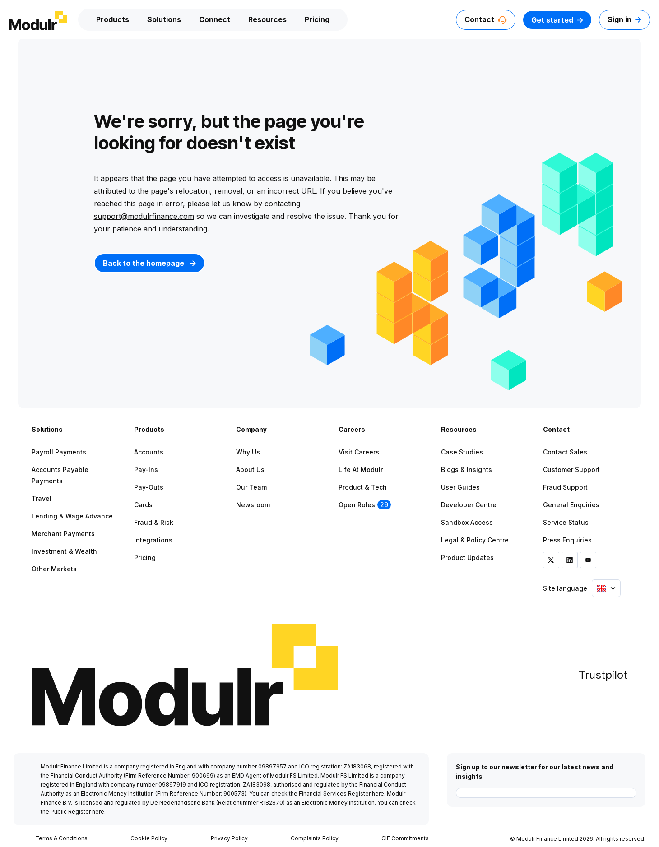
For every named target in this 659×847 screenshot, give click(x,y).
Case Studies (462, 452)
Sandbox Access (467, 522)
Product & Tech (363, 487)
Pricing (317, 19)
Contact (485, 19)
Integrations (153, 540)
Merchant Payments (63, 533)
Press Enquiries (567, 540)
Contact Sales (565, 452)
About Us (250, 469)
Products (112, 19)
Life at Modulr (361, 469)
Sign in (624, 19)
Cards (143, 505)
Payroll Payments (59, 452)
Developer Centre (469, 505)
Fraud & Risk (153, 522)
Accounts (148, 452)
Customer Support (571, 469)
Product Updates (467, 557)
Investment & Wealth (64, 551)
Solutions (164, 19)
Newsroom (253, 505)
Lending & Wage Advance (72, 516)
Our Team (251, 487)
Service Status (566, 522)
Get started (557, 19)
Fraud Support (565, 487)
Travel (41, 498)
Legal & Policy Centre (475, 540)
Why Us (248, 452)
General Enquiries (571, 505)
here (378, 793)
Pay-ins (146, 469)
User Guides (460, 487)
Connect (214, 19)
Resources (267, 19)
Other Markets (54, 569)
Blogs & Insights (466, 469)
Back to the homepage (149, 263)
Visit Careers (359, 452)
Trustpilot (603, 674)
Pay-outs (148, 487)
